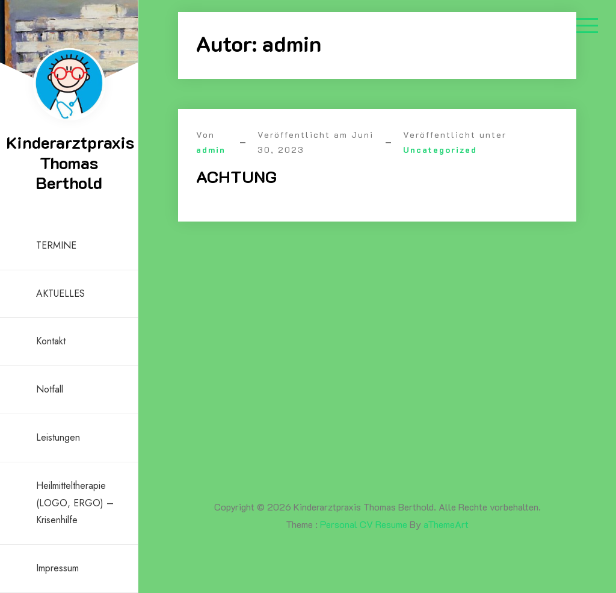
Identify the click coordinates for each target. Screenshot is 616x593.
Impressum (57, 568)
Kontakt (51, 341)
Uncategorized (440, 149)
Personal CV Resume (363, 524)
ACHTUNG (236, 176)
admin (211, 149)
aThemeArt (446, 524)
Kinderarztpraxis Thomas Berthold (70, 162)
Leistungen (58, 437)
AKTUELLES (60, 293)
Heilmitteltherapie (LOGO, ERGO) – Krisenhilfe (75, 503)
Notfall (49, 389)
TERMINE (56, 245)
